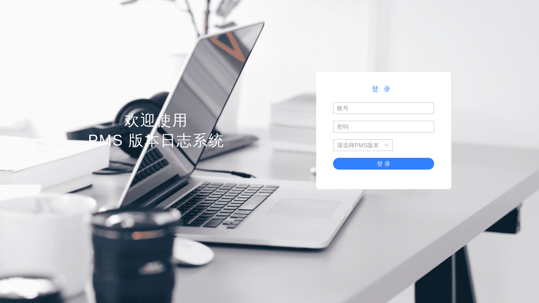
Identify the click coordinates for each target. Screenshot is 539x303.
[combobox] (359, 145)
